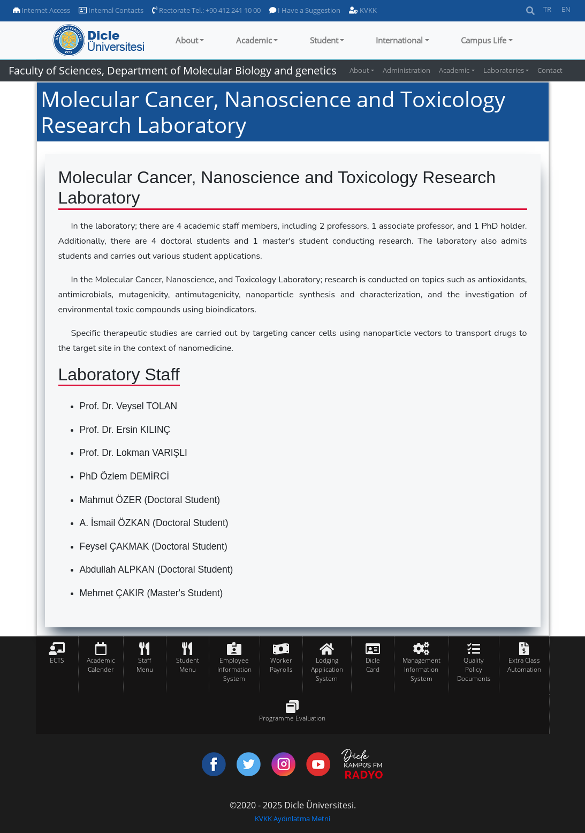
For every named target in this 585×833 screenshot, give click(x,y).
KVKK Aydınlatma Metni (292, 818)
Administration (406, 70)
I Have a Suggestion (304, 10)
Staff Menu (144, 665)
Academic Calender (101, 665)
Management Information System (421, 669)
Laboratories (503, 70)
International (399, 40)
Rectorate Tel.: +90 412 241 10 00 (206, 10)
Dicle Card (373, 665)
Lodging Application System (327, 669)
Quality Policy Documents (474, 669)
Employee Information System (234, 669)
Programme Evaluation (292, 718)
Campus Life (483, 40)
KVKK (363, 10)
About (187, 40)
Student (324, 40)
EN (566, 9)
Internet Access (41, 10)
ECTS (57, 660)
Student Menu (187, 665)
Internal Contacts (111, 10)
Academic (254, 40)
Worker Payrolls (281, 665)
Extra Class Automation (524, 665)
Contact (550, 70)
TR (547, 9)
